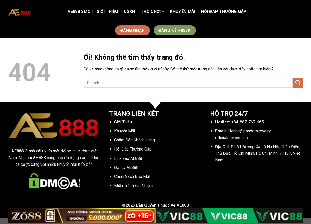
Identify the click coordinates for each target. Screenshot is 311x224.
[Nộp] (298, 83)
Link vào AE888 (128, 158)
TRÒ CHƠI (152, 11)
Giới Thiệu (107, 11)
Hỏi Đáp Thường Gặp (224, 11)
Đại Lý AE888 (126, 167)
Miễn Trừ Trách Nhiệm (133, 185)
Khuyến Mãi (182, 11)
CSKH (129, 11)
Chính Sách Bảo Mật (132, 176)
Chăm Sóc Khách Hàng (134, 140)
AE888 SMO (79, 11)
